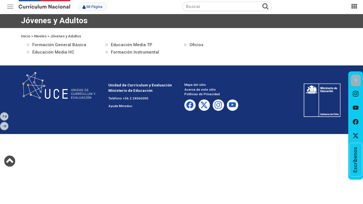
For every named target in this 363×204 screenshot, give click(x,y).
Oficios (196, 44)
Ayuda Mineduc (120, 106)
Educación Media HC (53, 52)
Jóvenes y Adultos (65, 36)
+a (5, 116)
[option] (355, 94)
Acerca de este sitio (200, 90)
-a (5, 125)
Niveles (40, 36)
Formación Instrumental (135, 52)
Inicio (25, 36)
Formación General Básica (59, 44)
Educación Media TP (131, 44)
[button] (356, 81)
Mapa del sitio (195, 85)
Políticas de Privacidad (202, 94)
